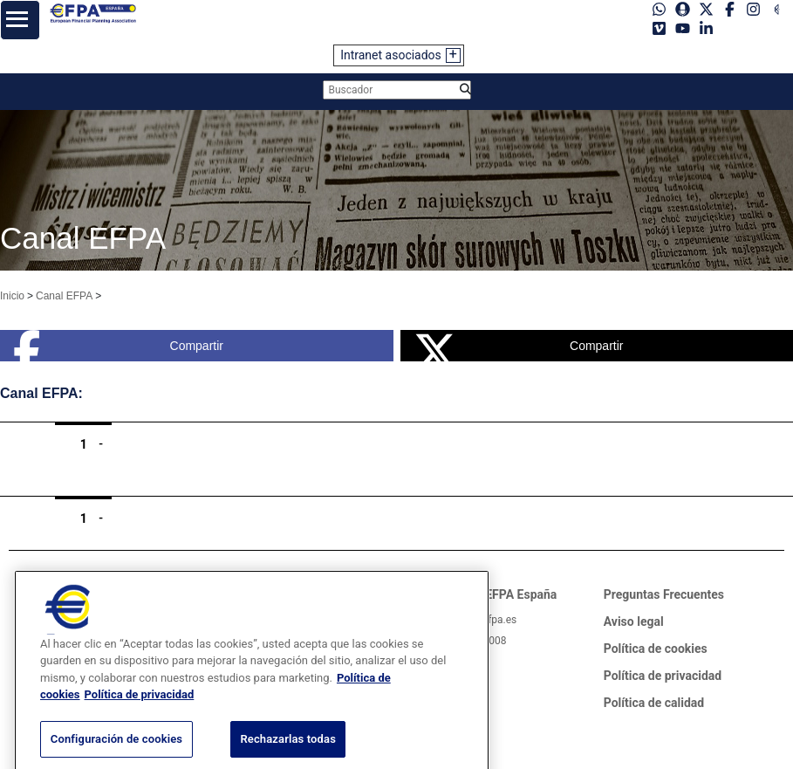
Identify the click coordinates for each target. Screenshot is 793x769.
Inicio (12, 296)
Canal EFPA (64, 296)
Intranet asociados (390, 55)
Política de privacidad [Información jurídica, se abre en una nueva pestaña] (140, 706)
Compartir (118, 345)
